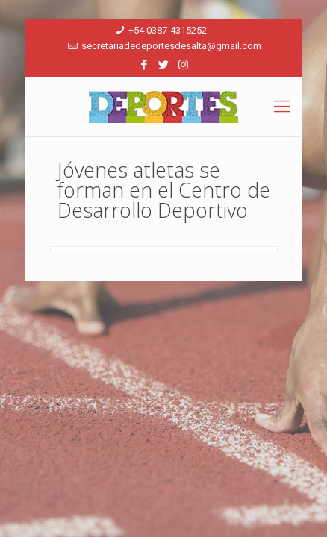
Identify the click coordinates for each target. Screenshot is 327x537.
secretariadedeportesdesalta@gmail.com (171, 45)
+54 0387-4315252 (167, 30)
